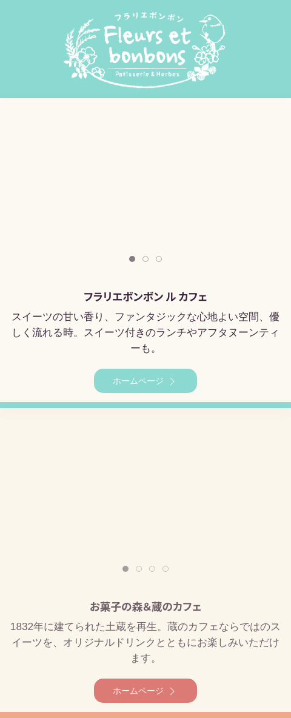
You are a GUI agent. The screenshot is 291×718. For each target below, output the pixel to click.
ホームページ (145, 381)
